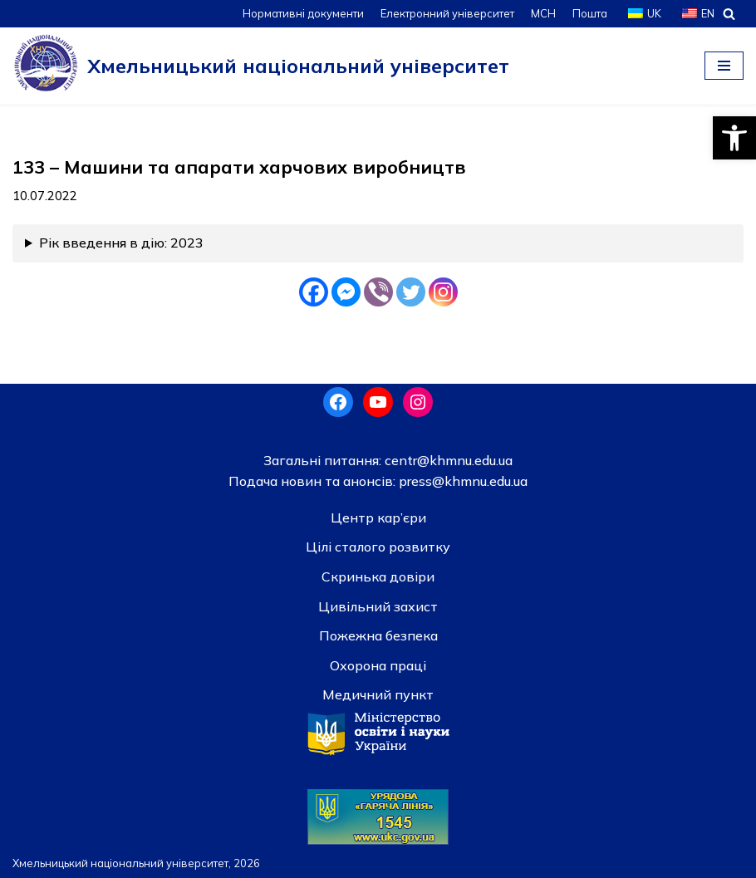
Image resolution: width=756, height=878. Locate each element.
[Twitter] (410, 292)
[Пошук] (729, 13)
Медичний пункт (378, 694)
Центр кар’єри (378, 517)
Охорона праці (378, 665)
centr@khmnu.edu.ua (447, 460)
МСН (543, 13)
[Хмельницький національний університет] (260, 65)
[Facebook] (313, 292)
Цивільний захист (378, 606)
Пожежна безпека (378, 635)
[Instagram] (443, 292)
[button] (734, 137)
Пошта (589, 13)
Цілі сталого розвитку (378, 546)
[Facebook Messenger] (346, 292)
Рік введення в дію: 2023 (121, 242)
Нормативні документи (303, 13)
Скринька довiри (378, 576)
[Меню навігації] (724, 66)
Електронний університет (447, 13)
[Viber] (378, 292)
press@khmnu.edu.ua (461, 481)
